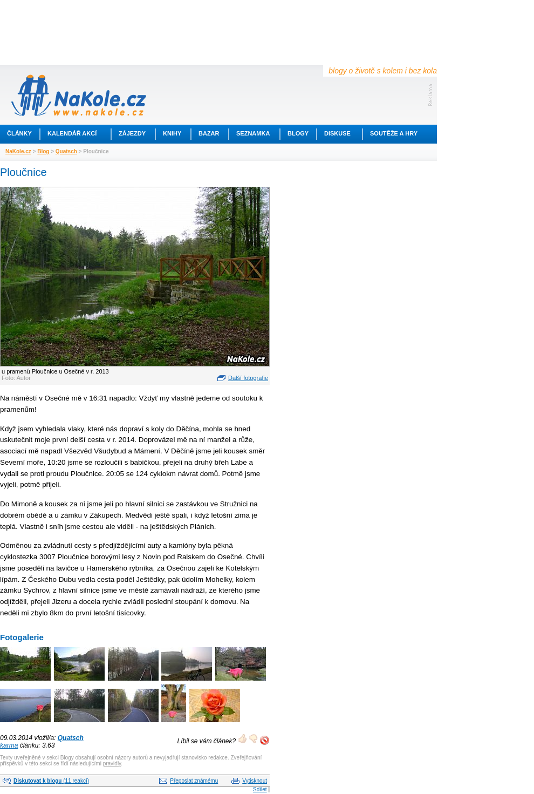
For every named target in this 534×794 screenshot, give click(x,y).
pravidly (112, 763)
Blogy (298, 133)
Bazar (209, 133)
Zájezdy (132, 133)
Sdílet (260, 789)
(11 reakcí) (51, 781)
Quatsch (66, 151)
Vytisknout (254, 781)
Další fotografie (248, 378)
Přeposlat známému (194, 781)
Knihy (172, 133)
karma (9, 745)
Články (19, 133)
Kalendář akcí (72, 133)
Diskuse (337, 133)
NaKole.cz (18, 151)
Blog (43, 151)
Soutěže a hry (393, 133)
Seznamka (253, 133)
